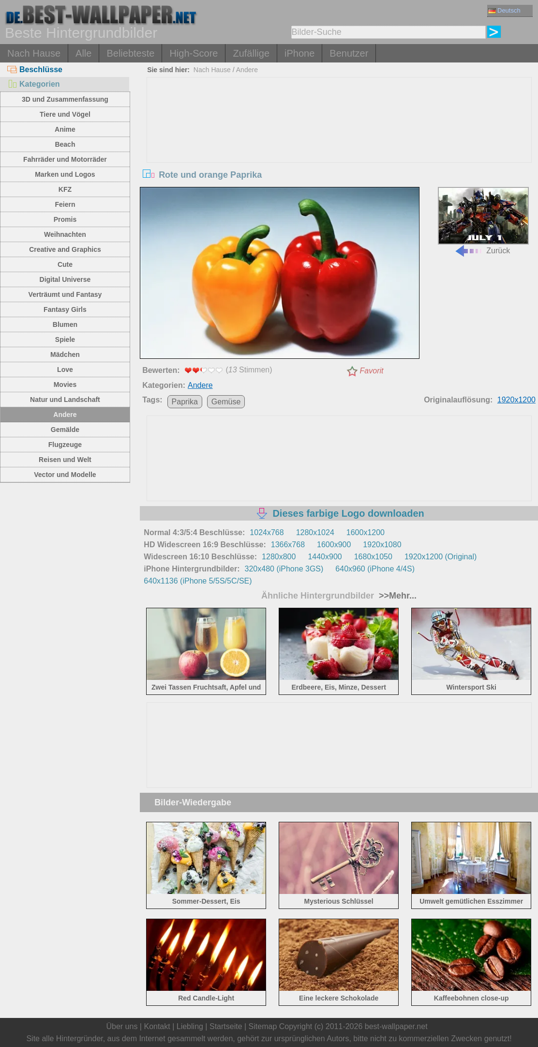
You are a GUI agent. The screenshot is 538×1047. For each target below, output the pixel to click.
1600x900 (334, 544)
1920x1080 (382, 544)
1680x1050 (373, 557)
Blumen (65, 324)
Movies (65, 384)
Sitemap (263, 1026)
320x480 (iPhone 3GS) (284, 569)
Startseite (225, 1026)
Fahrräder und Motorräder (65, 159)
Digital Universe (65, 279)
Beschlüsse (34, 69)
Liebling (190, 1026)
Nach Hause (33, 53)
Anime (65, 129)
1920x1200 (516, 400)
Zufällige (251, 53)
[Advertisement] (339, 150)
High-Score (193, 53)
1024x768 (267, 532)
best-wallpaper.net (396, 1026)
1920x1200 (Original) (440, 557)
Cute (65, 264)
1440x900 (325, 557)
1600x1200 (365, 532)
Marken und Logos (65, 174)
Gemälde (65, 429)
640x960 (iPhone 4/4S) (375, 569)
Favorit (372, 371)
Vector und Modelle (65, 474)
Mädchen (65, 354)
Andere (64, 414)
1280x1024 (315, 532)
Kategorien (33, 84)
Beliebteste (130, 53)
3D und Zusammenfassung (65, 99)
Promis (65, 219)
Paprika (185, 402)
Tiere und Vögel (65, 114)
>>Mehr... (396, 595)
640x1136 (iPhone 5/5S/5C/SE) (198, 581)
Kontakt (157, 1026)
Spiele (65, 339)
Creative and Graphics (65, 249)
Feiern (65, 204)
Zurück (483, 221)
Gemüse (225, 402)
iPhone (299, 53)
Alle (83, 53)
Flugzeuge (65, 444)
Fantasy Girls (65, 309)
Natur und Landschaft (65, 399)
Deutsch (504, 10)
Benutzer (348, 53)
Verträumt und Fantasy (65, 294)
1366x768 (288, 544)
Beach (65, 144)
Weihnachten (65, 234)
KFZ (65, 189)
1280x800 (279, 557)
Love (65, 369)
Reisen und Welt (65, 459)
